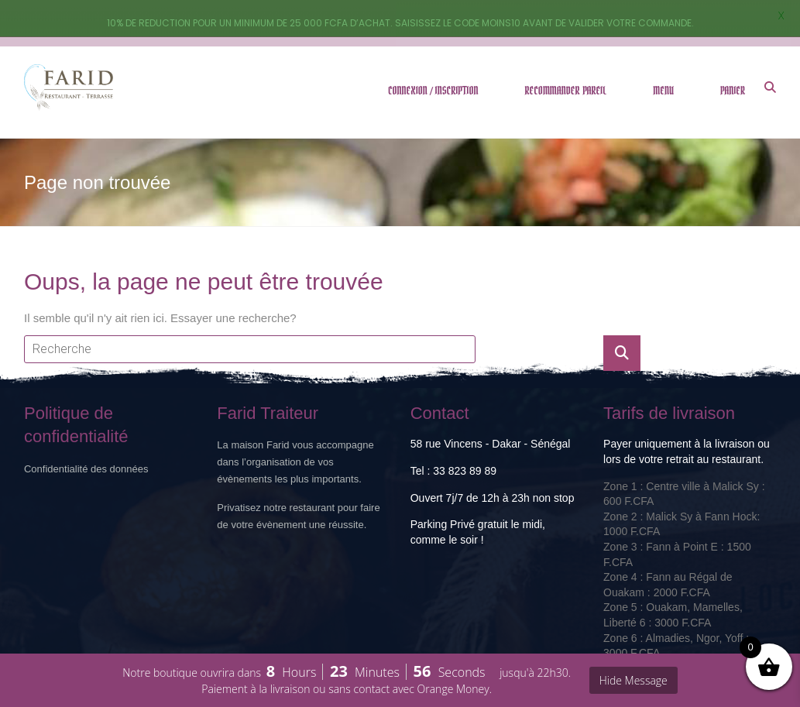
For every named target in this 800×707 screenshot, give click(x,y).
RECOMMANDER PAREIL (566, 53)
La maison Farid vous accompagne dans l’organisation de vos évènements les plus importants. (295, 425)
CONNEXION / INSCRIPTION (433, 53)
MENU (663, 53)
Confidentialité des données (86, 432)
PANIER (732, 53)
